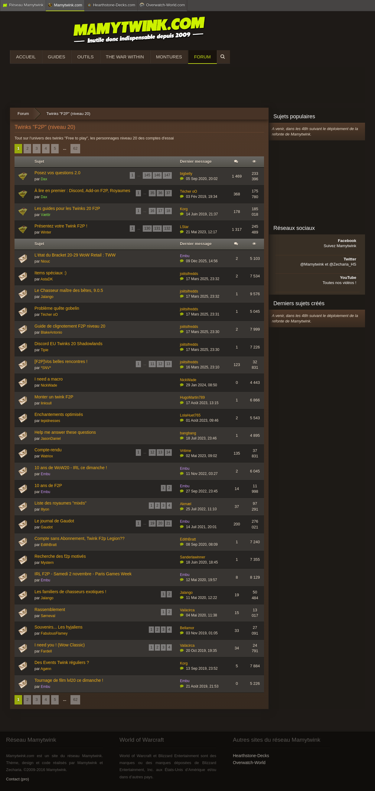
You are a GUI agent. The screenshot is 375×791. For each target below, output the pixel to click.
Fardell (46, 651)
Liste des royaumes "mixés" (60, 503)
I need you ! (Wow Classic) (59, 644)
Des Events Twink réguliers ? (61, 662)
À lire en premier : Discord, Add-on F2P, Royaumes (82, 190)
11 (152, 364)
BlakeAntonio (51, 332)
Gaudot (47, 527)
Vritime (185, 451)
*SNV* (46, 368)
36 (160, 193)
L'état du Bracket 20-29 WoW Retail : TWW (75, 255)
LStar (184, 227)
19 (152, 523)
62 (75, 148)
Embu (184, 256)
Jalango (47, 297)
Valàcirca (187, 610)
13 (168, 364)
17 (160, 211)
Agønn (46, 669)
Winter (46, 232)
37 (168, 193)
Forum (202, 56)
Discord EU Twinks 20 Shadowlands (68, 343)
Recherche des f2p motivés (60, 556)
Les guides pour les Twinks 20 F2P (67, 208)
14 (168, 452)
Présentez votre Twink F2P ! (60, 226)
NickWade (49, 385)
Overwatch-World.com (162, 4)
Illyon (45, 509)
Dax (44, 179)
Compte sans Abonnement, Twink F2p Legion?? (79, 538)
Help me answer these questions (65, 432)
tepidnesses (50, 421)
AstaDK (47, 279)
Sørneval (48, 616)
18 (168, 211)
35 (152, 193)
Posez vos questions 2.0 (57, 172)
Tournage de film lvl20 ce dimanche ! (68, 680)
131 (157, 228)
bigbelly (186, 174)
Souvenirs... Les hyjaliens (58, 627)
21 (168, 523)
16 (152, 211)
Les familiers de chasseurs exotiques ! (70, 591)
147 (167, 175)
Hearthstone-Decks (251, 755)
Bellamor (187, 628)
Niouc (45, 261)
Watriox (47, 456)
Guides (56, 56)
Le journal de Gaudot (54, 520)
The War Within (125, 56)
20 (160, 523)
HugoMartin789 (192, 397)
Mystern (47, 563)
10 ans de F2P (48, 485)
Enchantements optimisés (58, 414)
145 (147, 175)
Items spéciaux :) (50, 272)
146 (157, 175)
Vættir (46, 215)
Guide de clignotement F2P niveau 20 (69, 326)
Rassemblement (49, 609)
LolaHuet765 (190, 415)
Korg (184, 209)
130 (147, 228)
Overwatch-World (249, 762)
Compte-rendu (48, 449)
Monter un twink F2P (53, 396)
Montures (169, 56)
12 (160, 364)
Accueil (26, 56)
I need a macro (48, 379)
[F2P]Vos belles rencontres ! (60, 361)
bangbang (188, 433)
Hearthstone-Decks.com (111, 5)
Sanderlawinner (192, 557)
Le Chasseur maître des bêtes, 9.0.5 (68, 290)
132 (167, 228)
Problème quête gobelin (56, 308)
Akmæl (185, 504)
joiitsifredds (189, 274)
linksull (46, 403)
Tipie (44, 350)
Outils (85, 56)
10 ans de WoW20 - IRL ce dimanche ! (70, 467)
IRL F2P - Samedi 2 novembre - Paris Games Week (83, 573)
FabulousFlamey (54, 633)
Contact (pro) (17, 779)
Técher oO (188, 191)
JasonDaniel (51, 438)
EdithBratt (49, 545)
